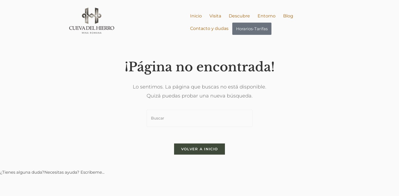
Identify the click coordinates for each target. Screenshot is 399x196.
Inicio (196, 16)
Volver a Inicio (199, 149)
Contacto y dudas (209, 28)
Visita (215, 16)
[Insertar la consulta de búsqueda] (200, 118)
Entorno (267, 16)
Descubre (239, 16)
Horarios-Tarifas (252, 28)
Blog (288, 16)
